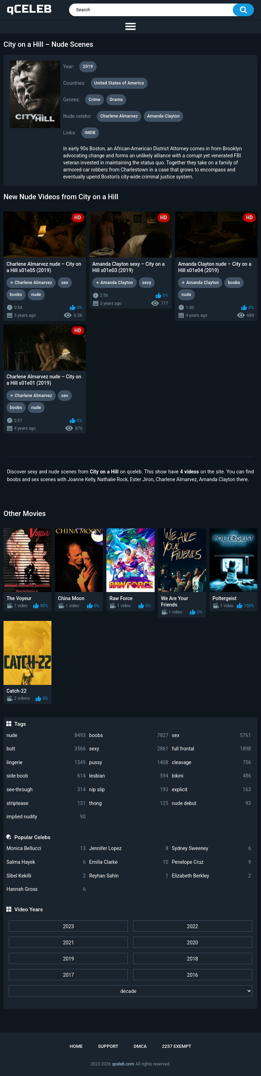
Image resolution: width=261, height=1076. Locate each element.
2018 (192, 959)
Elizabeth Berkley (211, 876)
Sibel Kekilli (46, 876)
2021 (68, 942)
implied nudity (46, 817)
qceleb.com (123, 1064)
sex (211, 735)
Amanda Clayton (163, 116)
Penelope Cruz (211, 862)
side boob (46, 776)
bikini (211, 776)
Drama (116, 99)
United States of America (119, 83)
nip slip (128, 790)
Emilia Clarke (128, 862)
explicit (211, 790)
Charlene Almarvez (119, 116)
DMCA (140, 1046)
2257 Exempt (176, 1046)
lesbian (128, 776)
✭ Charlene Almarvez (31, 282)
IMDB (90, 132)
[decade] (130, 990)
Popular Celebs (32, 837)
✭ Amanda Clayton (114, 282)
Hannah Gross (46, 889)
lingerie (46, 763)
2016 (192, 975)
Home (76, 1046)
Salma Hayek (46, 862)
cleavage (211, 763)
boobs (128, 735)
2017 (68, 975)
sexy (128, 749)
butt (46, 749)
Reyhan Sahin (128, 876)
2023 (68, 926)
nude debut (211, 803)
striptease (46, 803)
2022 (192, 926)
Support (108, 1046)
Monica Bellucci (46, 848)
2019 (68, 959)
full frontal (211, 749)
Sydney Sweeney (211, 848)
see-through (46, 790)
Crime (95, 99)
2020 (192, 942)
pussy (128, 763)
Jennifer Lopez (128, 848)
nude (46, 735)
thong (128, 803)
